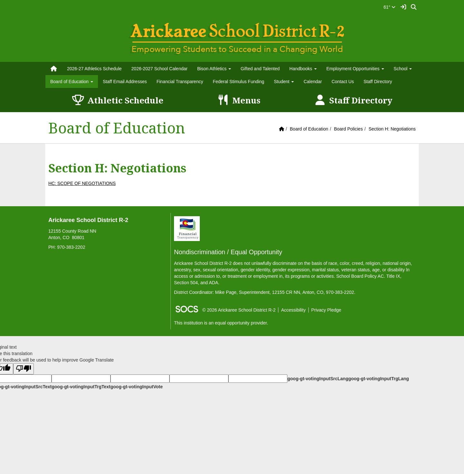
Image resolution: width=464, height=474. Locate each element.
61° (389, 7)
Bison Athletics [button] (214, 68)
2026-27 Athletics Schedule (94, 68)
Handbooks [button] (303, 68)
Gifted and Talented (260, 68)
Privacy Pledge (326, 310)
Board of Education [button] (71, 81)
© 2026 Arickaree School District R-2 (239, 310)
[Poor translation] (23, 368)
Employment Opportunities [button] (355, 68)
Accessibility (293, 310)
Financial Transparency (180, 81)
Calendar (313, 81)
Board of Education (309, 128)
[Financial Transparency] (187, 228)
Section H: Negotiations (392, 128)
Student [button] (284, 81)
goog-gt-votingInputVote (137, 386)
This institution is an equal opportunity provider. (221, 322)
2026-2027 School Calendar (159, 68)
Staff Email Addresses (125, 81)
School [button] (403, 68)
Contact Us (343, 81)
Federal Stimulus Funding (238, 81)
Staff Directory (377, 81)
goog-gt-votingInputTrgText (81, 386)
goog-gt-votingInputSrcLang (317, 378)
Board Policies (348, 128)
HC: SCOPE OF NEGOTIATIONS (82, 183)
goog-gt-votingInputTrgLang (378, 378)
